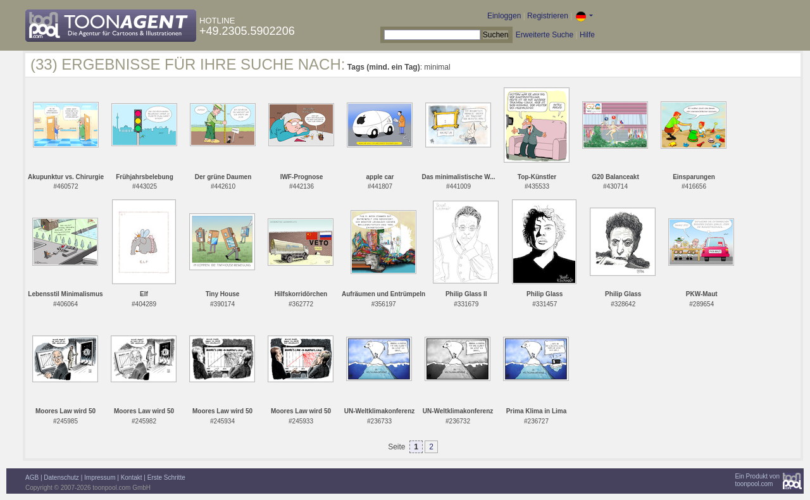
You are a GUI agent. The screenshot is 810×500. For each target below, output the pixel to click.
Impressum (99, 477)
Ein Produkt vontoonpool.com (757, 480)
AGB (32, 477)
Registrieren (547, 15)
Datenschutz (61, 477)
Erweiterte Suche (544, 34)
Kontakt (131, 477)
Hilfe (587, 34)
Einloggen (504, 15)
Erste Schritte (166, 477)
